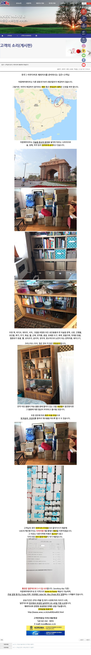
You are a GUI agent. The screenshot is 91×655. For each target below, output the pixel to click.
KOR (89, 3)
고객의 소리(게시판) (29, 36)
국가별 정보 (52, 3)
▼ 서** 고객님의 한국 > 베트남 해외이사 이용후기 (23, 647)
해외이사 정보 (40, 3)
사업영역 (28, 3)
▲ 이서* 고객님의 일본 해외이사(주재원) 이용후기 (23, 644)
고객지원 (62, 3)
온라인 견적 (73, 3)
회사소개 (18, 3)
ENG (84, 3)
